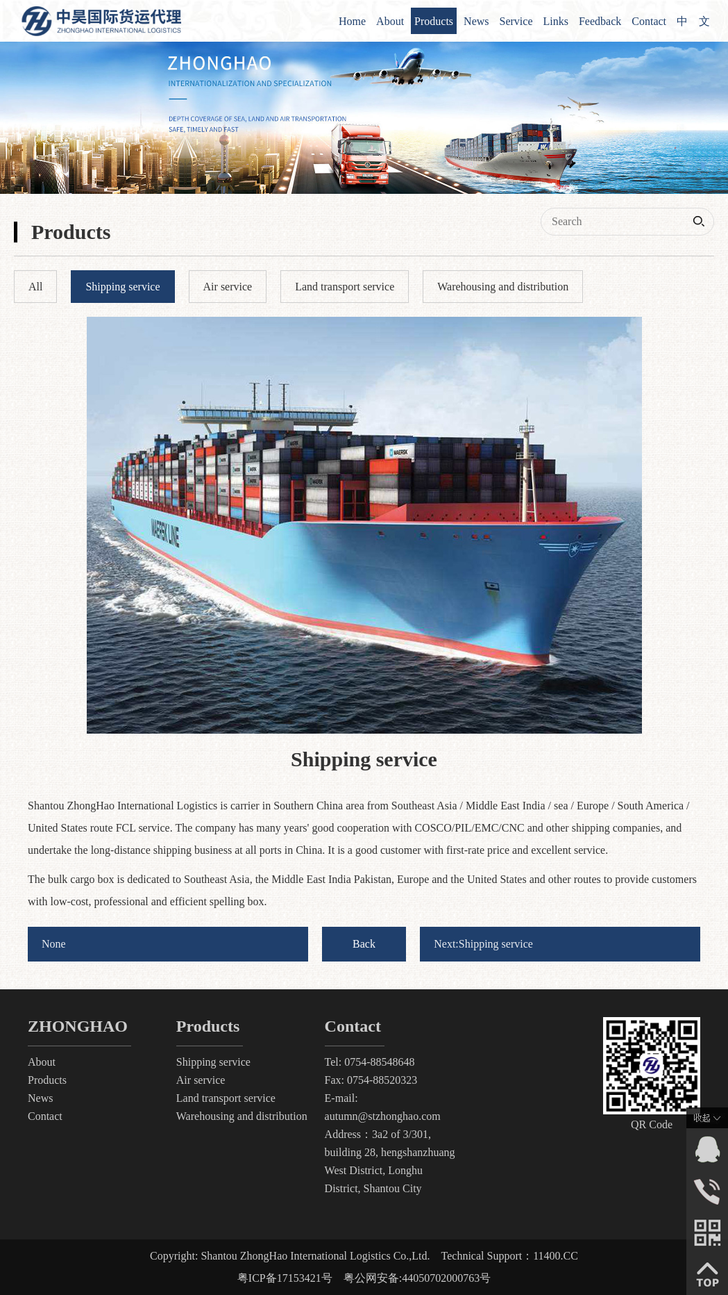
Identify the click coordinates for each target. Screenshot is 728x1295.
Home (352, 21)
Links (555, 21)
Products (433, 21)
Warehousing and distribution (241, 1116)
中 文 (693, 21)
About (390, 21)
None (54, 944)
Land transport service (226, 1098)
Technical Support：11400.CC (509, 1256)
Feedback (600, 21)
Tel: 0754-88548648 (370, 1062)
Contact (649, 21)
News (476, 21)
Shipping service (213, 1062)
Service (516, 21)
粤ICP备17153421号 (284, 1278)
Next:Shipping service (483, 944)
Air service (201, 1080)
